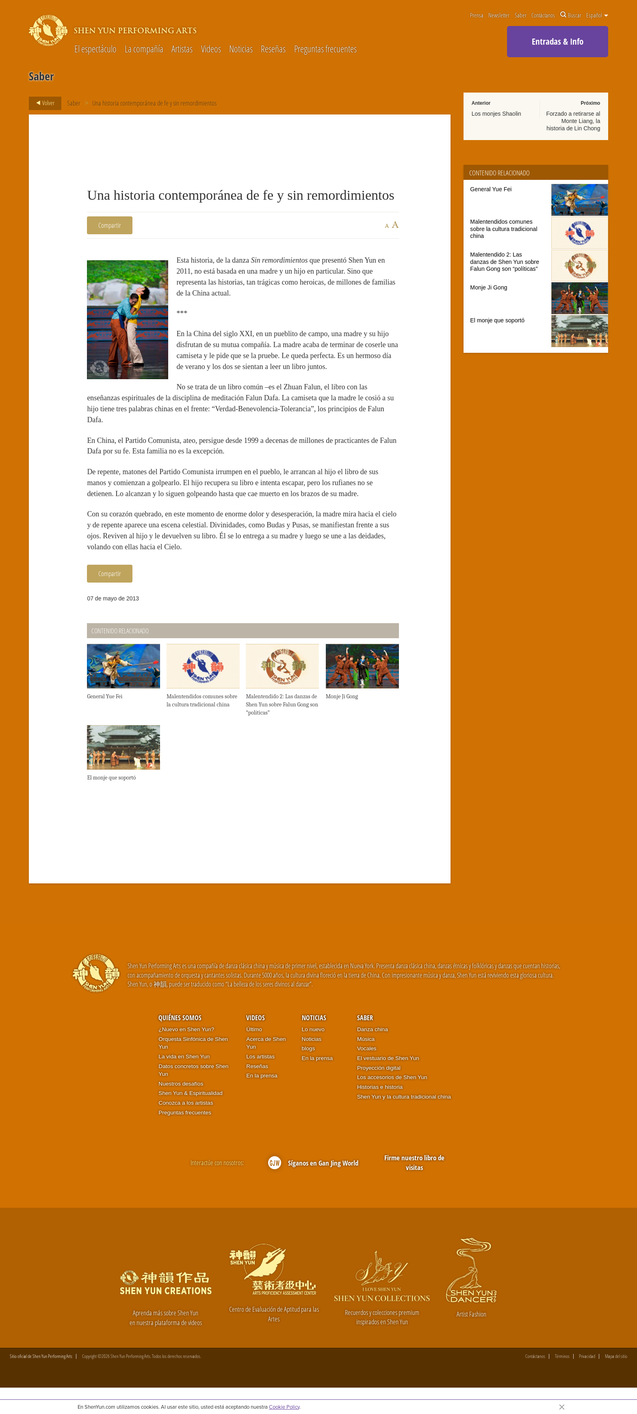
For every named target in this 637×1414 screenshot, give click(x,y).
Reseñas (273, 49)
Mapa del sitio (616, 1382)
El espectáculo (95, 49)
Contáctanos (543, 15)
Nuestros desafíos (180, 1110)
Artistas (182, 49)
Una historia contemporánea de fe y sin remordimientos (154, 103)
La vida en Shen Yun (184, 1082)
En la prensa (261, 1102)
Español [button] (597, 15)
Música (366, 1065)
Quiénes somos (180, 1043)
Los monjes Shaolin (496, 113)
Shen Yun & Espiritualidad (190, 1119)
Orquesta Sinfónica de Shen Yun (193, 1069)
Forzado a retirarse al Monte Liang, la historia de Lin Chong (573, 121)
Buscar (570, 15)
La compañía (144, 49)
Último (254, 1055)
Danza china (372, 1055)
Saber (520, 15)
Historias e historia (380, 1113)
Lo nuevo (313, 1055)
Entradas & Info (557, 41)
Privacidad (587, 1382)
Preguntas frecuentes (325, 49)
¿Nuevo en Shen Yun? (186, 1055)
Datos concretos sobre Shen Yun (193, 1096)
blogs (308, 1075)
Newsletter (498, 15)
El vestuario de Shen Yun (388, 1084)
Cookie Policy (284, 1406)
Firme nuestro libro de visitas (414, 1188)
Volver (42, 103)
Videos (211, 49)
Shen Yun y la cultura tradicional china (404, 1123)
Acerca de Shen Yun (266, 1069)
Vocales (367, 1075)
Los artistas (260, 1082)
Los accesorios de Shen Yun (392, 1104)
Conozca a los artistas (185, 1129)
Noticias (241, 49)
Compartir (109, 225)
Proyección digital (379, 1094)
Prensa (476, 15)
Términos (562, 1382)
